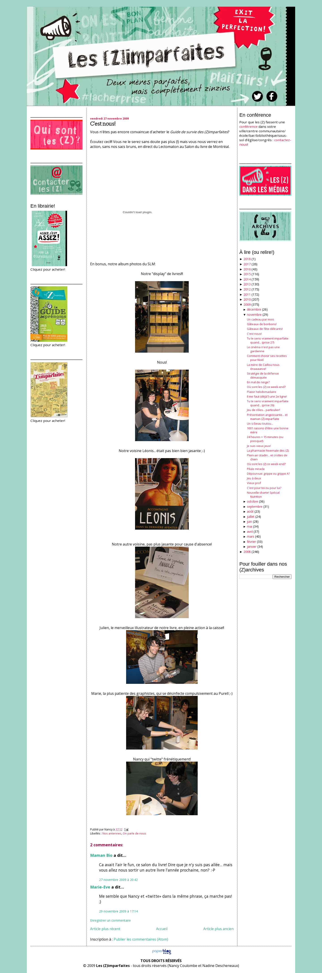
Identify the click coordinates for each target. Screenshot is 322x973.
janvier (251, 546)
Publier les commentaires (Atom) (141, 939)
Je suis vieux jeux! (259, 446)
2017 (247, 264)
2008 (247, 552)
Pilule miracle (256, 469)
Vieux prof (254, 483)
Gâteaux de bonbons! (262, 324)
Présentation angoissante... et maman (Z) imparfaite (267, 417)
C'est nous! (103, 123)
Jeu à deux (254, 478)
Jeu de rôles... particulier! (263, 410)
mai (249, 526)
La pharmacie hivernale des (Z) (268, 451)
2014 (247, 279)
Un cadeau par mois (260, 319)
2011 (247, 294)
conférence (248, 126)
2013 (247, 284)
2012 (247, 289)
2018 (247, 259)
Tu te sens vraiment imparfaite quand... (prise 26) (267, 403)
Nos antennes (111, 833)
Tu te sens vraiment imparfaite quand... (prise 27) (267, 340)
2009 (247, 304)
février (251, 541)
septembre (255, 506)
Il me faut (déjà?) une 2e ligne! (267, 396)
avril (250, 531)
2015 (247, 274)
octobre (252, 501)
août (250, 511)
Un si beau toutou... (260, 423)
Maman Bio (101, 855)
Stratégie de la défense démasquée (263, 375)
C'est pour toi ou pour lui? (264, 488)
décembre (254, 309)
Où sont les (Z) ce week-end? (266, 387)
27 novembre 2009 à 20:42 (118, 880)
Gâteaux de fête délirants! (265, 329)
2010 (247, 299)
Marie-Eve (100, 887)
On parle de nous (134, 833)
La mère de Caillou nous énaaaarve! (263, 367)
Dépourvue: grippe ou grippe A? (268, 474)
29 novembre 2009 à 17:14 (118, 911)
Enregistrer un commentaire (110, 920)
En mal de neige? (258, 382)
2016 (247, 269)
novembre (254, 314)
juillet (250, 516)
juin (249, 521)
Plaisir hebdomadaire (261, 392)
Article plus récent (105, 928)
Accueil (161, 928)
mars (250, 536)
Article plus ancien (218, 928)
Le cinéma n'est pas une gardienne (263, 349)
